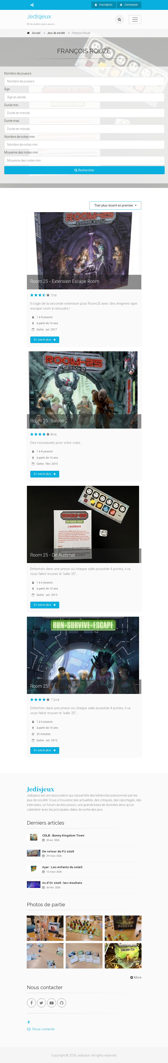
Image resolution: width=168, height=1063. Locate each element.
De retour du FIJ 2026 (58, 851)
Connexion (129, 4)
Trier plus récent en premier (114, 205)
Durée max (11, 121)
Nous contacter (41, 1029)
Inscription (103, 4)
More (135, 977)
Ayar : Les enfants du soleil (62, 867)
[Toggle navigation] (135, 19)
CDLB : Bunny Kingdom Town (63, 835)
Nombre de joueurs (17, 73)
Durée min (11, 105)
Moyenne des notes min (21, 152)
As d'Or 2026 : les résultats (62, 883)
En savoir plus (45, 339)
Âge (7, 89)
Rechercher (84, 170)
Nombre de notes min (19, 137)
